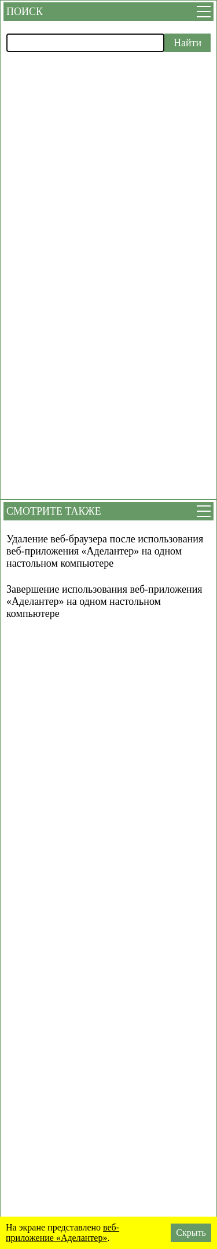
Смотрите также (53, 511)
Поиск (24, 11)
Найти (187, 43)
